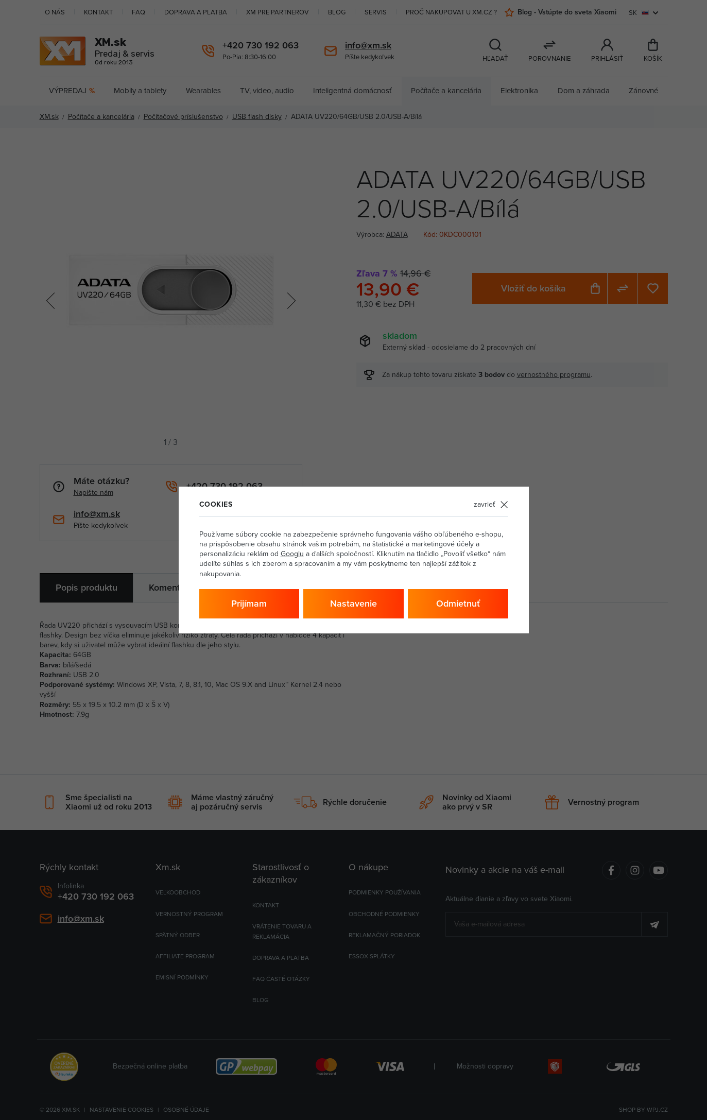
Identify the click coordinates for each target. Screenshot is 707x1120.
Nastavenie (353, 603)
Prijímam (249, 603)
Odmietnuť (458, 603)
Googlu (292, 553)
